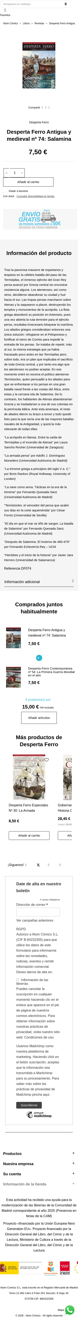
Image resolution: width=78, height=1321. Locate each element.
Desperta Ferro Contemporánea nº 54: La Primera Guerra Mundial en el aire (51, 672)
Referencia (12, 568)
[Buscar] (35, 4)
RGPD (21, 929)
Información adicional (39, 581)
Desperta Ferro (39, 122)
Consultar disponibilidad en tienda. (36, 196)
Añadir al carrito (28, 182)
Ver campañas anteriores (34, 920)
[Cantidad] (15, 172)
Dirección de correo (32, 904)
